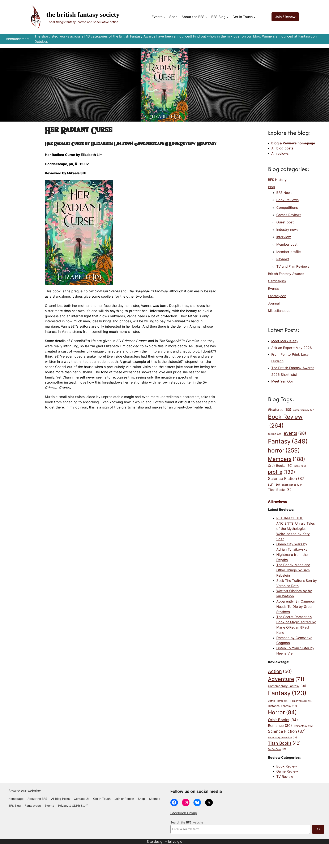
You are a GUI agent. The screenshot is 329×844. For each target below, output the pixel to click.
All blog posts (282, 148)
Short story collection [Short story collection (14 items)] (282, 737)
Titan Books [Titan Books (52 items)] (280, 489)
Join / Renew (285, 17)
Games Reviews (288, 215)
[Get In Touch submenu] (254, 17)
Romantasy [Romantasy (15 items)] (303, 726)
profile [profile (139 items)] (281, 472)
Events (273, 289)
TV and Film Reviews (292, 266)
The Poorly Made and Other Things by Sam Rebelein (293, 570)
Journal (274, 303)
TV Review (284, 776)
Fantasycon (307, 36)
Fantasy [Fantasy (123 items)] (287, 693)
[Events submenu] (164, 17)
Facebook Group (183, 813)
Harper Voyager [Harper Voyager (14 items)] (301, 701)
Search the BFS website (186, 822)
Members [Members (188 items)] (286, 459)
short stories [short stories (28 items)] (292, 485)
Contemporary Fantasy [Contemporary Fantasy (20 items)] (287, 686)
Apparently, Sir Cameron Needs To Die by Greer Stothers (295, 606)
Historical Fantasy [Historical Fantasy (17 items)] (282, 706)
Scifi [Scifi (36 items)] (274, 485)
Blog (271, 187)
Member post (287, 244)
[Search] (318, 829)
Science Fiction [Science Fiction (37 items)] (287, 731)
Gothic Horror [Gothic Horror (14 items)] (278, 701)
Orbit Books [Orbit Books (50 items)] (280, 465)
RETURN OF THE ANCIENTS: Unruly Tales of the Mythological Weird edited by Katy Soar (295, 528)
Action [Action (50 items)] (280, 671)
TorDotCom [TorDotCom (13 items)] (277, 749)
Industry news (287, 229)
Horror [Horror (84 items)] (282, 712)
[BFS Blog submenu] (227, 17)
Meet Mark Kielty (284, 341)
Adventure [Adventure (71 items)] (286, 679)
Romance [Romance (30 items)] (280, 725)
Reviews (282, 259)
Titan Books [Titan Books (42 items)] (284, 743)
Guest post (285, 222)
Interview (283, 237)
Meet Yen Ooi (282, 381)
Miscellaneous (279, 311)
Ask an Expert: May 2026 (291, 348)
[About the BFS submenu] (206, 17)
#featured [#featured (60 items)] (279, 409)
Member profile (288, 252)
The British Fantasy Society (82, 14)
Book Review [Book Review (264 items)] (285, 421)
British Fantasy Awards (286, 274)
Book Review (286, 766)
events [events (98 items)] (295, 433)
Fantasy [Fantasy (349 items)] (288, 441)
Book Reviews (287, 200)
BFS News (284, 193)
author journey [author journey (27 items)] (304, 410)
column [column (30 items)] (275, 434)
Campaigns (277, 281)
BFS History (277, 180)
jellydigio (175, 841)
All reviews (280, 153)
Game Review (287, 771)
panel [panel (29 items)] (300, 466)
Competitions (287, 207)
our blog (253, 36)
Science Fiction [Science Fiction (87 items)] (287, 479)
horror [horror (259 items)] (284, 450)
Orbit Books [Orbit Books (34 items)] (283, 720)
